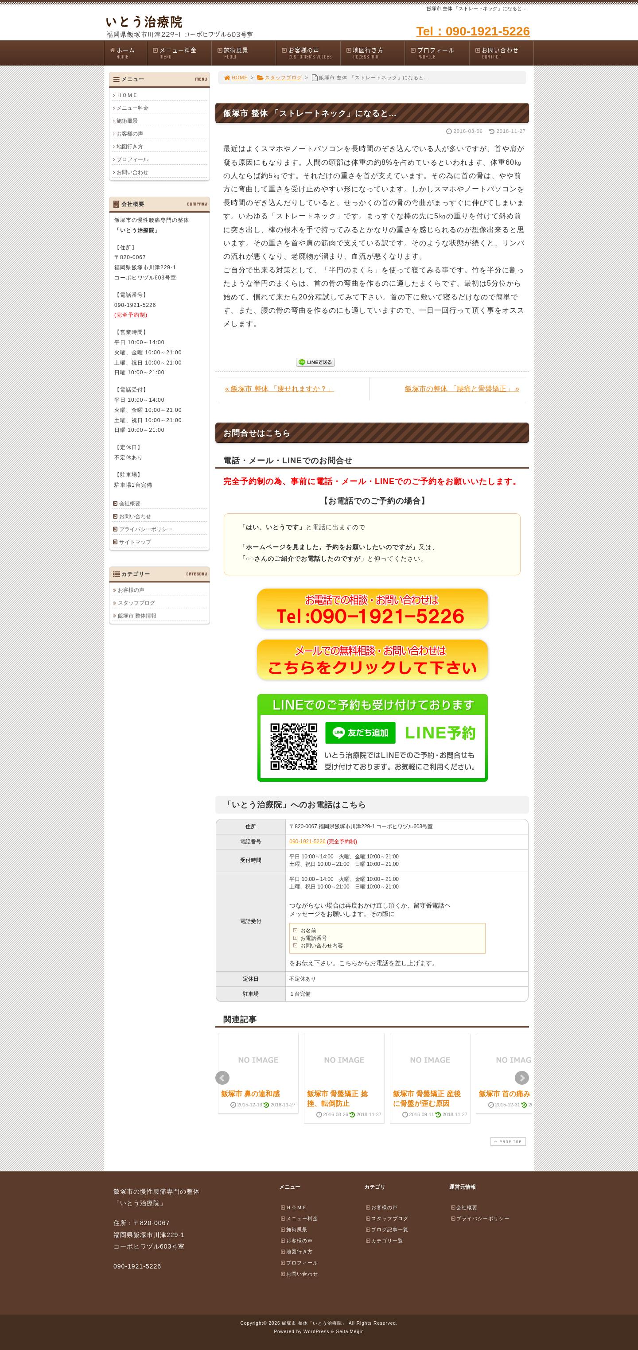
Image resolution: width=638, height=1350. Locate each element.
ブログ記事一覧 (386, 1229)
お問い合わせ (504, 53)
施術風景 (246, 53)
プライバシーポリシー (145, 529)
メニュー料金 (181, 53)
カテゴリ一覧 (384, 1240)
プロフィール (439, 53)
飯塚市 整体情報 (137, 616)
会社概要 (129, 503)
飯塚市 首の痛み (504, 1094)
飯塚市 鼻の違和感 (250, 1094)
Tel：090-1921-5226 (473, 31)
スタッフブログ (279, 77)
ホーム (128, 53)
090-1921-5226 (307, 841)
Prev (222, 1078)
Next (522, 1078)
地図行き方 (375, 53)
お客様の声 (310, 53)
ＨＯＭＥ (127, 95)
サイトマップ (135, 542)
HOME (235, 77)
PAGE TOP (507, 1141)
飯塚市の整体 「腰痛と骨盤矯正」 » (462, 388)
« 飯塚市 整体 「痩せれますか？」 (279, 388)
